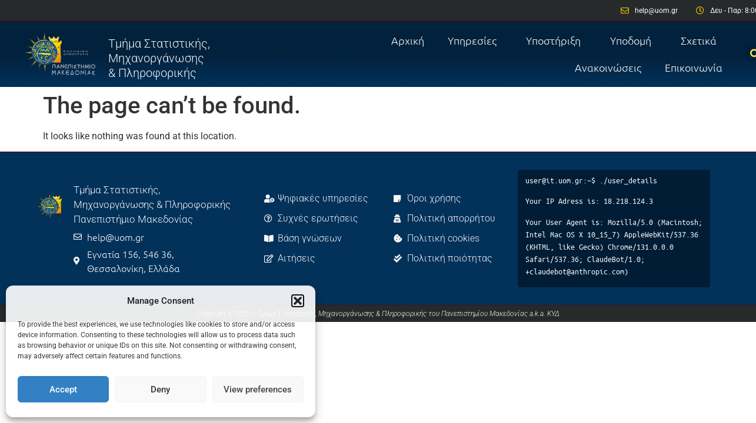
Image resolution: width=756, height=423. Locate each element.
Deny (160, 389)
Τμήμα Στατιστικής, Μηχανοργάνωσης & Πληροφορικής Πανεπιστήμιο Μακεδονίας (152, 204)
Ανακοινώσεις (608, 67)
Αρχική (407, 40)
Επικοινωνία (693, 67)
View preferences (258, 389)
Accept (63, 389)
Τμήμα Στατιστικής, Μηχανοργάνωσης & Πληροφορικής (159, 58)
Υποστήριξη (556, 40)
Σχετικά (701, 40)
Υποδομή (633, 40)
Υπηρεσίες (475, 40)
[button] (298, 301)
